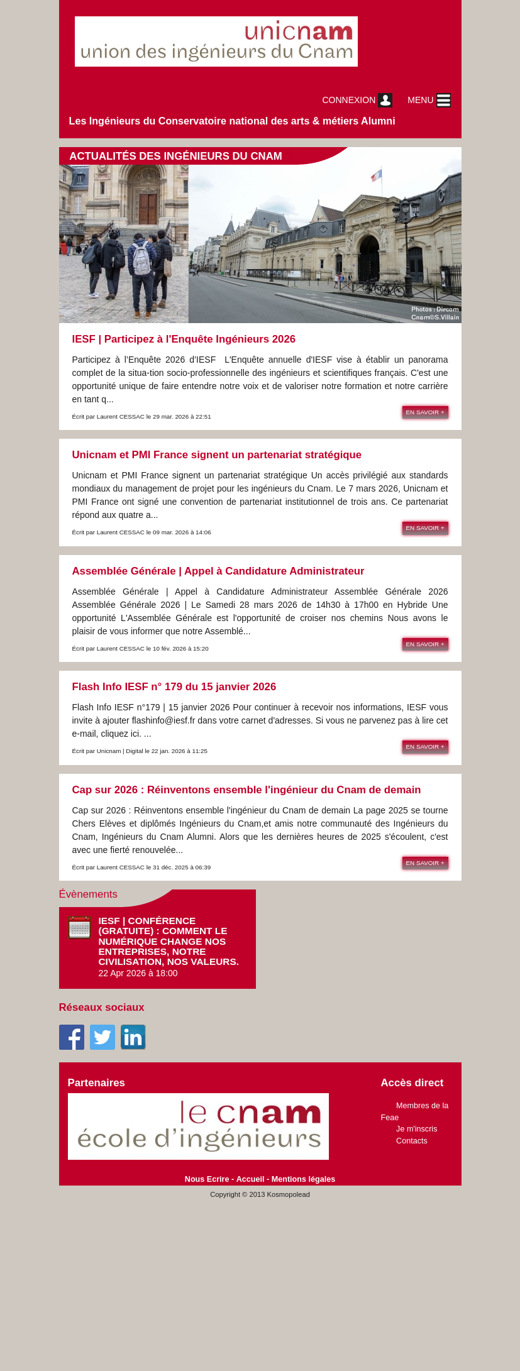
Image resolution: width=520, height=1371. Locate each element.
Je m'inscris (416, 1129)
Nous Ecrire (207, 1179)
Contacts (412, 1141)
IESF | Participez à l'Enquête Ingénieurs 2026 (184, 339)
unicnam (232, 41)
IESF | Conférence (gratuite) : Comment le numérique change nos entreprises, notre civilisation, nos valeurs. (169, 941)
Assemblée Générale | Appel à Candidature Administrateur (218, 571)
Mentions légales (303, 1179)
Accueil (250, 1179)
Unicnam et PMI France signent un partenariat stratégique (217, 455)
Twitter (102, 1037)
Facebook (71, 1037)
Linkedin (133, 1037)
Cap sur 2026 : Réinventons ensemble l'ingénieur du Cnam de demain (246, 790)
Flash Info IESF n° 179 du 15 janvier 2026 (174, 687)
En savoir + (425, 412)
